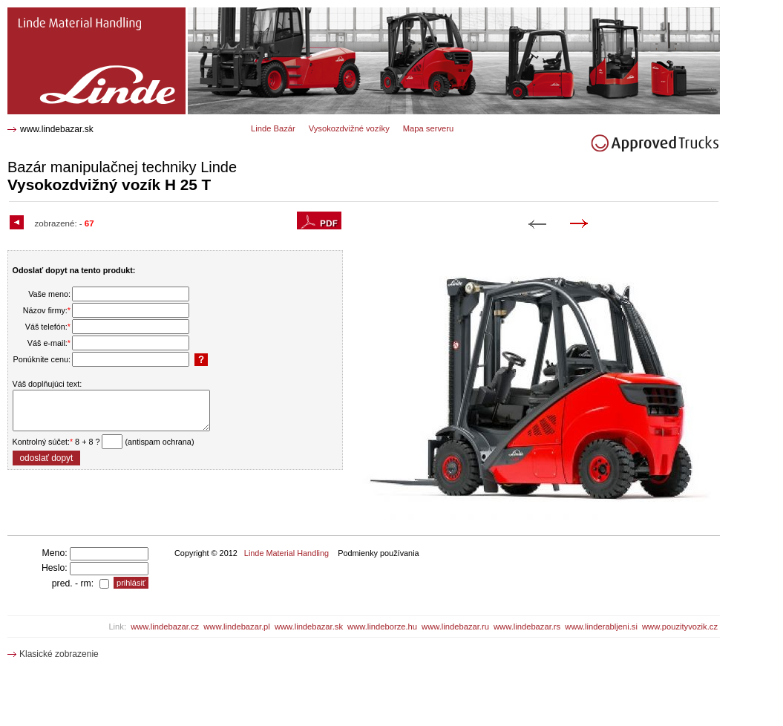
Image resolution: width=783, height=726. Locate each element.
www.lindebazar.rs (527, 626)
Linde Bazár (273, 128)
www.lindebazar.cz (165, 626)
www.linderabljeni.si (601, 626)
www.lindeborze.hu (382, 626)
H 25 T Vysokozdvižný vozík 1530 (82, 13)
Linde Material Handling (286, 553)
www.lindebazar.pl (236, 626)
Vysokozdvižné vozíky (349, 128)
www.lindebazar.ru (455, 626)
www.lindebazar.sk (57, 129)
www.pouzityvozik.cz (680, 626)
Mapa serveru (428, 128)
